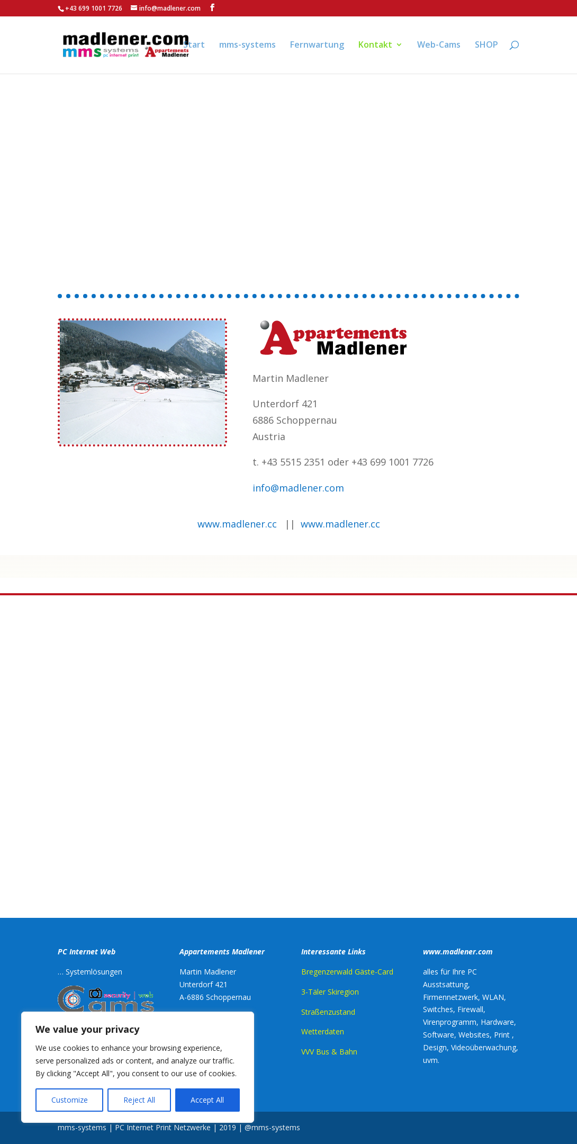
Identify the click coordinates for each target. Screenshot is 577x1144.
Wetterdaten (322, 1031)
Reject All (139, 1100)
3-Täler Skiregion (330, 992)
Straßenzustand (328, 1012)
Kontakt (375, 46)
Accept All (207, 1100)
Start (194, 46)
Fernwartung (317, 46)
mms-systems (247, 46)
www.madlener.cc (237, 523)
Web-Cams (439, 46)
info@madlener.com (298, 487)
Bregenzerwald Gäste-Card (347, 972)
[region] (137, 1067)
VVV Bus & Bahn (329, 1052)
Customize (69, 1100)
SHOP (486, 46)
